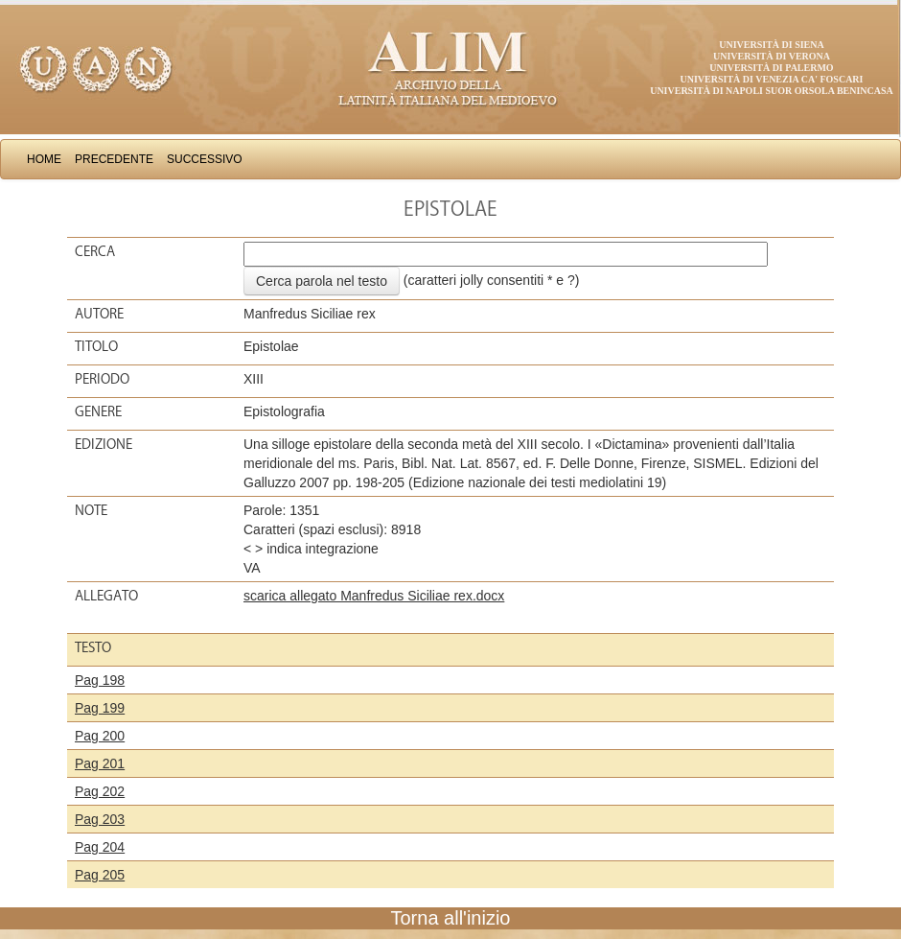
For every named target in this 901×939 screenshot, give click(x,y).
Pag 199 (100, 708)
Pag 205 (100, 874)
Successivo (205, 159)
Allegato (106, 595)
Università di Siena (771, 44)
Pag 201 (100, 763)
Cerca (95, 251)
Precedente (114, 159)
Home (44, 159)
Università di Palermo (771, 67)
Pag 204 (100, 847)
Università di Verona (771, 56)
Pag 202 (100, 791)
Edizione (103, 444)
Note (91, 510)
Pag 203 (100, 819)
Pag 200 (100, 735)
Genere (98, 411)
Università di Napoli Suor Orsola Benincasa (771, 90)
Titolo (96, 346)
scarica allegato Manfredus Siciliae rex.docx (373, 595)
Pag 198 (100, 680)
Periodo (102, 379)
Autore (99, 313)
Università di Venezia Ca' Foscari (772, 79)
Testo (93, 647)
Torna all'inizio (451, 917)
